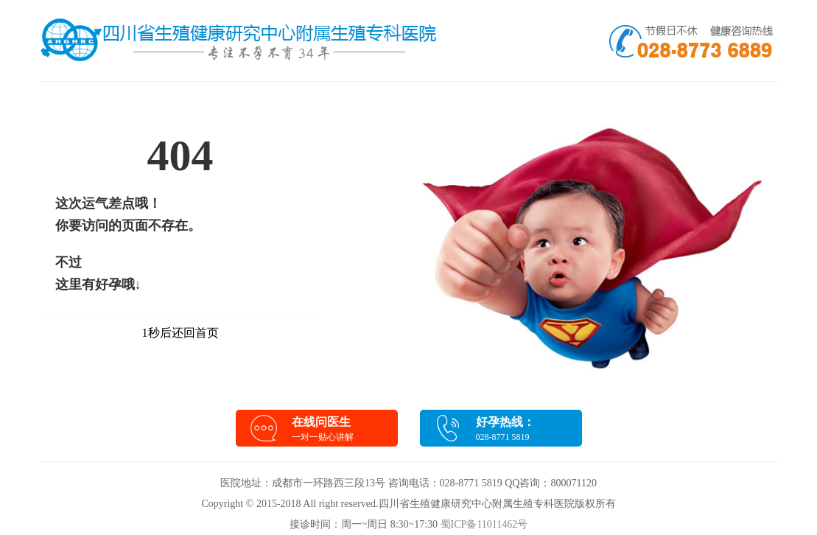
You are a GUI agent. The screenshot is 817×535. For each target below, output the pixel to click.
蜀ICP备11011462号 (484, 524)
